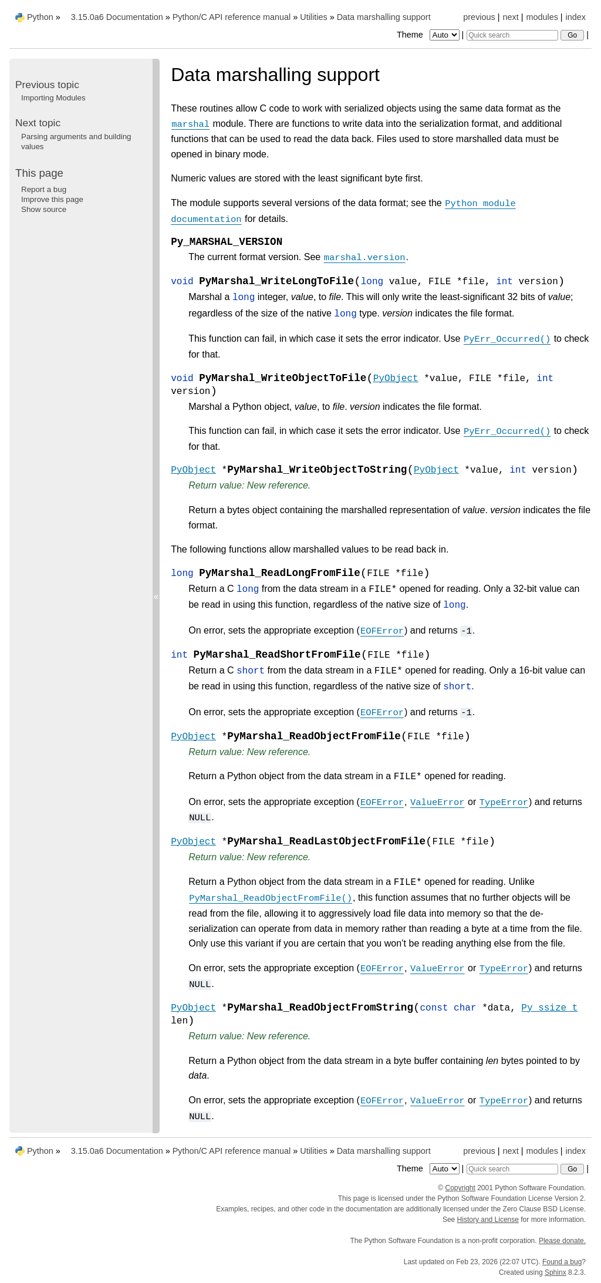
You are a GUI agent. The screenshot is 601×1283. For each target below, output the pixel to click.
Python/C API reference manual (232, 17)
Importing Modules (53, 97)
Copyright (460, 1188)
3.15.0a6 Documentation (117, 17)
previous (479, 17)
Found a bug (562, 1262)
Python (40, 17)
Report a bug (43, 189)
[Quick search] (512, 35)
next (510, 17)
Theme (429, 34)
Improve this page (52, 199)
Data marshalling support (384, 17)
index (576, 17)
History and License (488, 1219)
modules (542, 17)
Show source (43, 209)
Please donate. (562, 1241)
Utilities (313, 17)
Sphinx (555, 1272)
